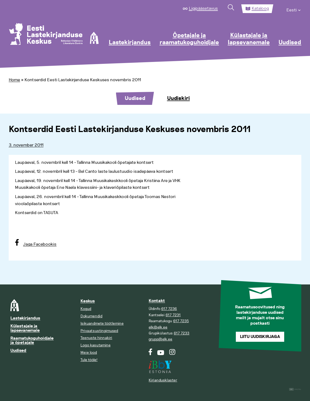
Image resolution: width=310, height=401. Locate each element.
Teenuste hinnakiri (96, 338)
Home (14, 80)
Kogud (85, 308)
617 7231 (173, 315)
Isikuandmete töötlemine (102, 323)
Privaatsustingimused (99, 330)
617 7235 (181, 321)
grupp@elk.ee (160, 339)
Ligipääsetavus (203, 8)
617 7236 (169, 308)
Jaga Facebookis (40, 244)
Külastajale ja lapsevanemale (249, 39)
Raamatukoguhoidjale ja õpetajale (32, 341)
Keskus (87, 301)
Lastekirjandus (130, 42)
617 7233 (181, 333)
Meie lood (88, 352)
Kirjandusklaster (163, 380)
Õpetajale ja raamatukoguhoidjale (189, 39)
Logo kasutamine (95, 345)
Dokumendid (91, 316)
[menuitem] (294, 8)
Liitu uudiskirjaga (260, 337)
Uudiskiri (178, 98)
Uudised (289, 42)
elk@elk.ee (158, 327)
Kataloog (260, 8)
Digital (295, 389)
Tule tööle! (89, 360)
